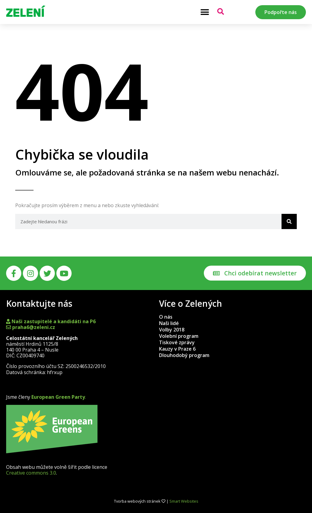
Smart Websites (183, 501)
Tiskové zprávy (177, 342)
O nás (165, 317)
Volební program (178, 336)
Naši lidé (169, 323)
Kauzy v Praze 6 (177, 349)
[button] (204, 12)
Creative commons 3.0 (31, 472)
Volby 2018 (171, 330)
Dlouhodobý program (184, 355)
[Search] (289, 221)
